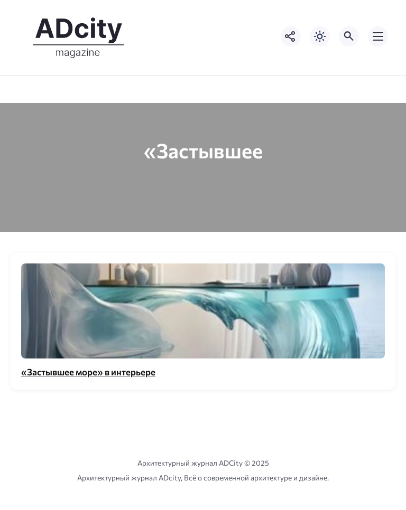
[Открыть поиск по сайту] (349, 36)
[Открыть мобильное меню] (378, 36)
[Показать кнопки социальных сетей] (291, 36)
